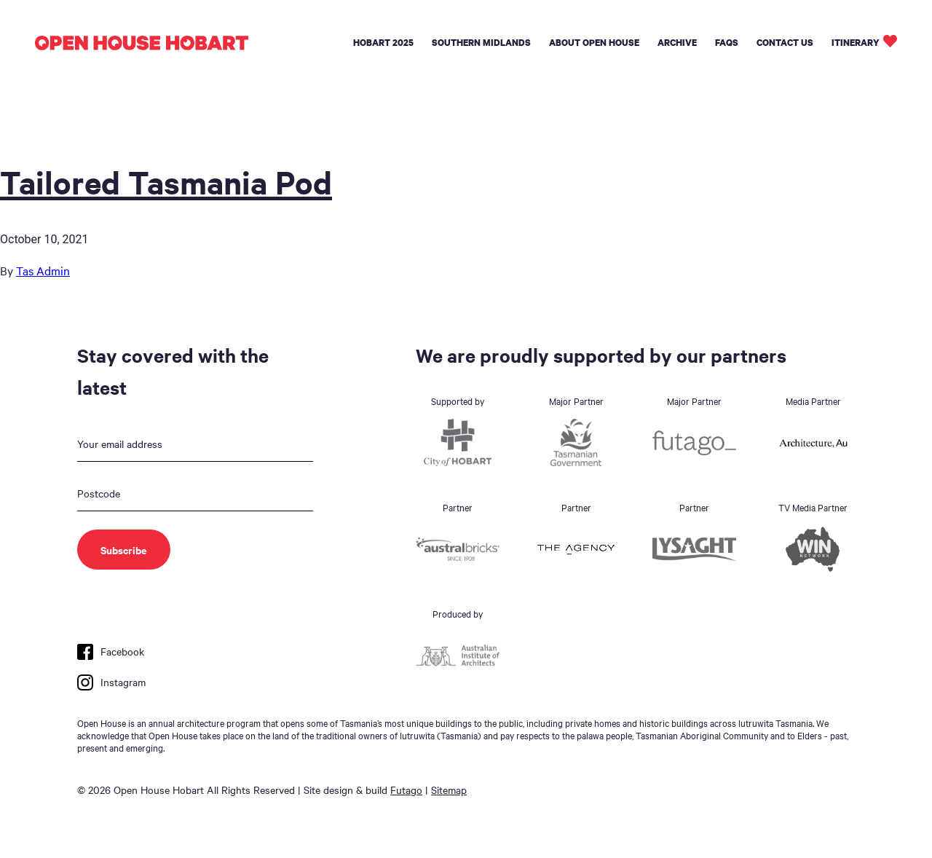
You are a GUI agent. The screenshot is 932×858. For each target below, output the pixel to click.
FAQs (726, 42)
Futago (406, 789)
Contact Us (785, 42)
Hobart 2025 (383, 42)
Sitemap (449, 789)
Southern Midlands (481, 42)
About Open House (594, 42)
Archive (677, 42)
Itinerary (856, 42)
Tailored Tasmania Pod (166, 181)
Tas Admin (43, 270)
